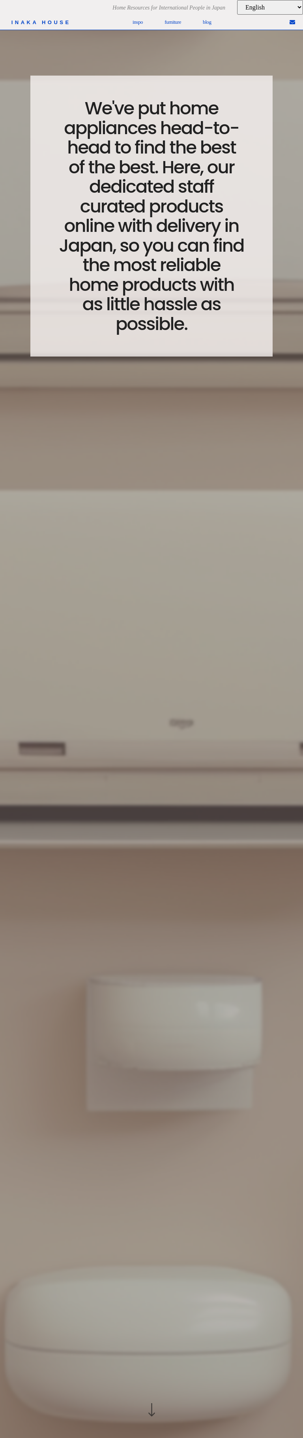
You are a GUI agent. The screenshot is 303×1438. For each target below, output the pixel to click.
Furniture (173, 22)
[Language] (270, 7)
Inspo (138, 22)
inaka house (41, 22)
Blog (207, 22)
